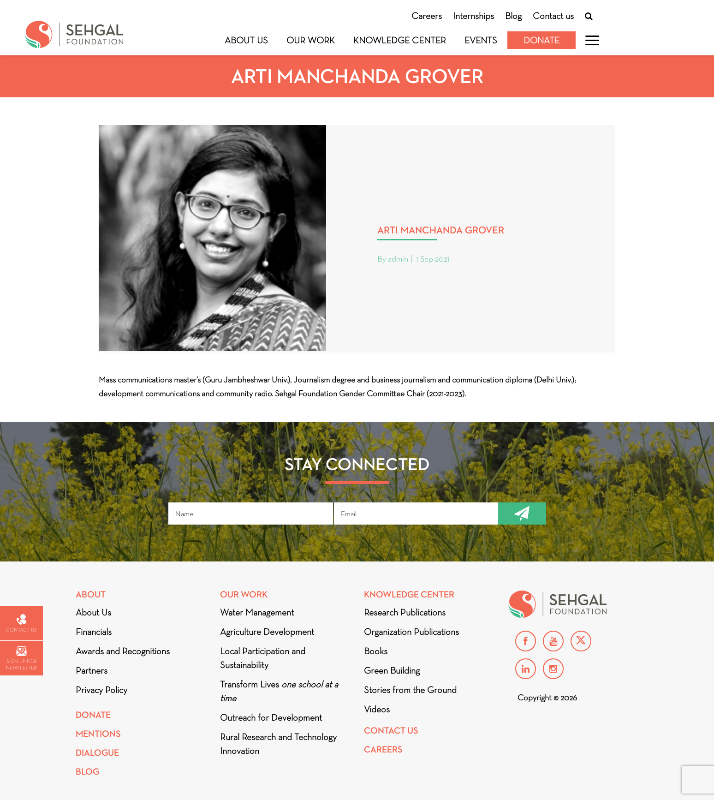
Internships (473, 15)
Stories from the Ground (410, 689)
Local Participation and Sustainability (262, 657)
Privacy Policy (101, 689)
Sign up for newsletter (21, 658)
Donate (541, 40)
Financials (94, 631)
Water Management (257, 612)
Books (375, 651)
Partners (91, 670)
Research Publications (405, 612)
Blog (513, 15)
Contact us (553, 15)
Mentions (98, 733)
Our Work (310, 40)
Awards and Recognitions (123, 651)
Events (480, 40)
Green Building (392, 670)
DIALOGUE (97, 752)
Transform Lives (279, 691)
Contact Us (391, 730)
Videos (377, 709)
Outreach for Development (271, 717)
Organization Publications (411, 631)
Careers (426, 15)
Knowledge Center (399, 40)
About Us (246, 40)
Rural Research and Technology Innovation (278, 743)
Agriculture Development (267, 631)
